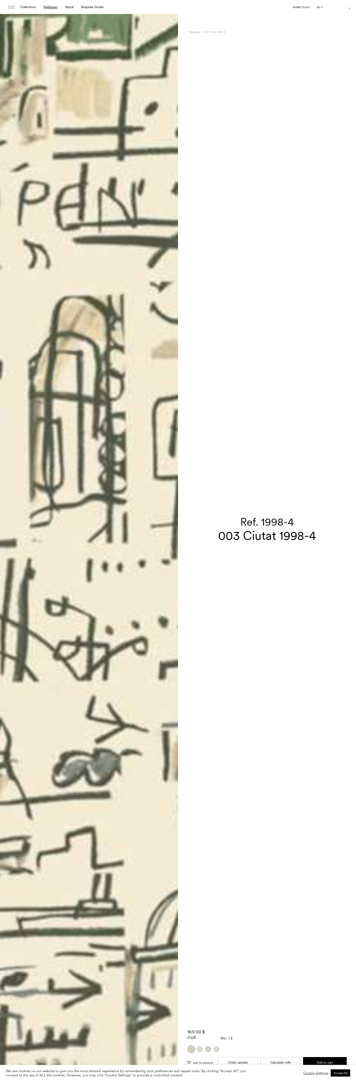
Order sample (238, 1013)
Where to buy (301, 7)
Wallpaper (50, 7)
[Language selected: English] (319, 7)
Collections (28, 7)
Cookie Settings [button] (315, 1073)
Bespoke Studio (92, 7)
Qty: (223, 989)
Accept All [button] (340, 1073)
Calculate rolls (280, 1013)
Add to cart (325, 1013)
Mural (69, 7)
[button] (168, 552)
